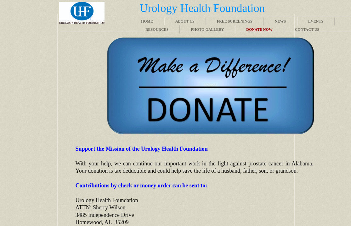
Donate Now (259, 29)
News (280, 21)
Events (315, 21)
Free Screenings (234, 21)
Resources (156, 29)
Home (147, 21)
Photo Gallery (207, 29)
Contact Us (307, 29)
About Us (185, 21)
